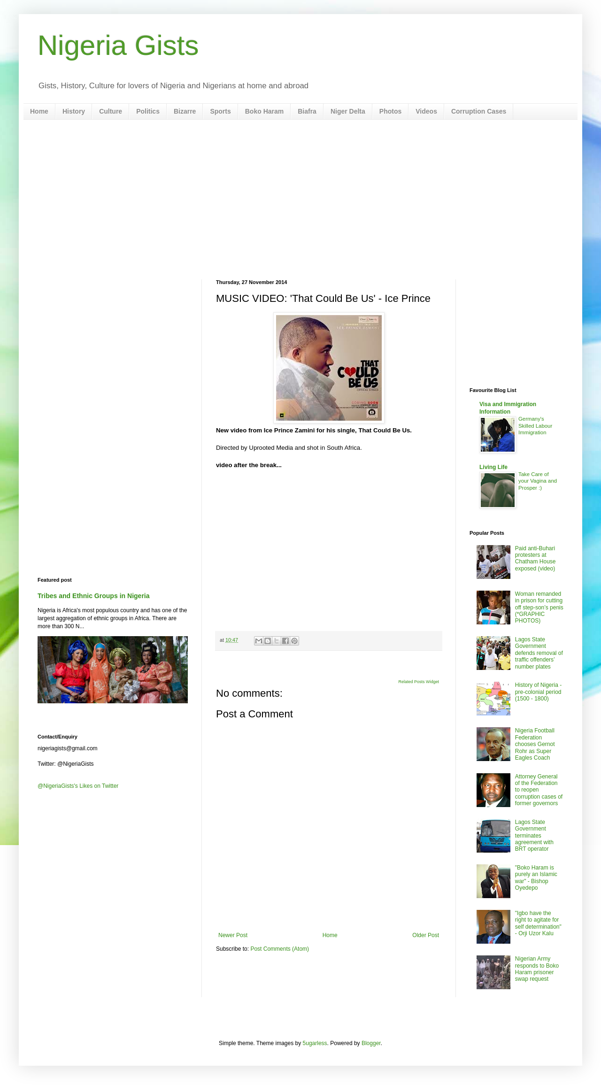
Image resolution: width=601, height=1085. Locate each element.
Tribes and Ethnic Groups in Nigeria (94, 596)
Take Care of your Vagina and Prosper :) (537, 481)
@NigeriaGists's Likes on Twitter (78, 786)
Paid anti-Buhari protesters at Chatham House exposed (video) (535, 558)
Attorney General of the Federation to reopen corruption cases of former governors (538, 790)
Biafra (307, 111)
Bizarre (185, 111)
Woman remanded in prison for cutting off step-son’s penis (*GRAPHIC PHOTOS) (539, 607)
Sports (220, 111)
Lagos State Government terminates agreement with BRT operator (534, 836)
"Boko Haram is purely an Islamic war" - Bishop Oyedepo (536, 877)
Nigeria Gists (118, 45)
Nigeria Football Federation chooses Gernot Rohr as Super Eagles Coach (535, 744)
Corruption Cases (478, 111)
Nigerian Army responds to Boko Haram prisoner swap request (537, 968)
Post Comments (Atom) (279, 949)
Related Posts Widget (418, 681)
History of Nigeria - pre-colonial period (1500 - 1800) (538, 692)
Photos (390, 111)
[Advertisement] (300, 199)
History (73, 111)
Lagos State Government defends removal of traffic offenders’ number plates (539, 653)
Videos (426, 111)
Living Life (493, 467)
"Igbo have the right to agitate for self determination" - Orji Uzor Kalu (538, 923)
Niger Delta (348, 111)
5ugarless (315, 1043)
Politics (148, 111)
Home (39, 111)
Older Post (425, 935)
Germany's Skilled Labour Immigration (535, 426)
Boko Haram (264, 111)
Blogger (371, 1043)
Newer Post (232, 935)
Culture (110, 111)
